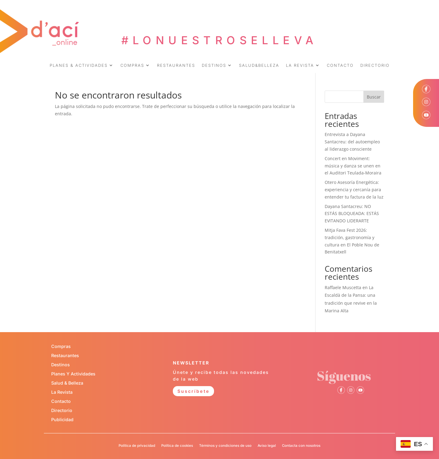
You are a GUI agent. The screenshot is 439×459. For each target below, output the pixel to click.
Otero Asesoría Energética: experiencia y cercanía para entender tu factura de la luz (354, 189)
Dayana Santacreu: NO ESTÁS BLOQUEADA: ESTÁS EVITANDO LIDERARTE (352, 213)
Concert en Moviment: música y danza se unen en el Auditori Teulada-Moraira (353, 166)
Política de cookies (177, 445)
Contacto (61, 401)
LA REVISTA (300, 65)
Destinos (60, 364)
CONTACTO (340, 65)
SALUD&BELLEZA (259, 65)
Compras (61, 346)
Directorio (61, 410)
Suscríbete (193, 391)
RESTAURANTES (176, 65)
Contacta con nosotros (301, 445)
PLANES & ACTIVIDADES (79, 65)
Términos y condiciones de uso (225, 445)
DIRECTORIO (375, 65)
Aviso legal (267, 445)
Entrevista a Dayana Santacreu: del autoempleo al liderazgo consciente (352, 141)
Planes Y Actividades (73, 373)
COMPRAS (132, 65)
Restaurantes (65, 355)
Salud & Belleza (67, 382)
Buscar (374, 97)
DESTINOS (214, 65)
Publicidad (62, 419)
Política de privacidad (137, 445)
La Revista (62, 392)
